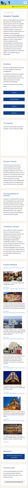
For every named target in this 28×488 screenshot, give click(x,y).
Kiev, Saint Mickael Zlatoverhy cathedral (14, 312)
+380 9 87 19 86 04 (21, 6)
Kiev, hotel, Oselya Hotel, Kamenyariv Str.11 (15, 339)
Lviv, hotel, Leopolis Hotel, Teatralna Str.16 (15, 289)
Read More (6, 287)
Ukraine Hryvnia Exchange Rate (14, 482)
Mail (15, 6)
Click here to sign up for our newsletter (14, 456)
